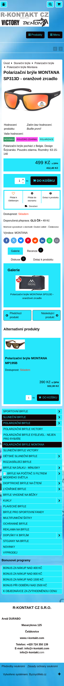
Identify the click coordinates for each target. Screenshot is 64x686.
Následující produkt (49, 315)
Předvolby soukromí (13, 666)
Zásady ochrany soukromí (42, 666)
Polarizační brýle (32, 423)
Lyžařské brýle (32, 489)
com (32, 652)
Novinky (9, 546)
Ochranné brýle (15, 523)
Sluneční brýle (32, 417)
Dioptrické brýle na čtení (32, 483)
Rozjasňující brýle (17, 462)
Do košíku (44, 180)
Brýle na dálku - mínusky (32, 468)
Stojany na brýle (16, 541)
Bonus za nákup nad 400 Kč (22, 568)
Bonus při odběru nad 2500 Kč (25, 585)
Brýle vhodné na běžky (20, 494)
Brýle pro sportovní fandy (23, 512)
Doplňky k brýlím (32, 535)
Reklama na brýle (16, 529)
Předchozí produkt (14, 315)
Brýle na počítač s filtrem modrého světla (32, 475)
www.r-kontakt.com (32, 638)
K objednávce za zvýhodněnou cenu (30, 591)
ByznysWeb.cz (38, 674)
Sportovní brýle (32, 411)
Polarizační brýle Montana (23, 444)
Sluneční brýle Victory (20, 450)
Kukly (32, 500)
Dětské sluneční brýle (32, 456)
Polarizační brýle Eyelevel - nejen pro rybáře (29, 436)
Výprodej (10, 552)
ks (30, 397)
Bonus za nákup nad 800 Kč (22, 573)
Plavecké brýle (14, 506)
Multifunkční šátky (17, 518)
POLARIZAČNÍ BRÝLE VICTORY (23, 429)
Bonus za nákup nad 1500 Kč (23, 579)
